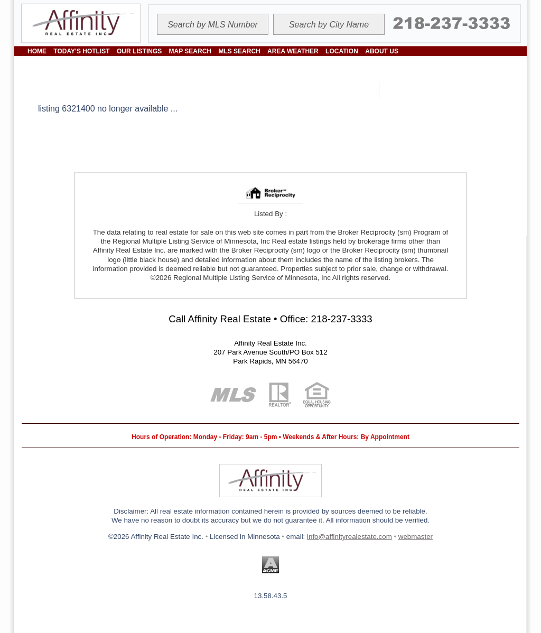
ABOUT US (381, 51)
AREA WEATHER (293, 51)
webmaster (415, 537)
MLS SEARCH (239, 51)
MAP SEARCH (190, 51)
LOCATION (341, 51)
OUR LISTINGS (139, 51)
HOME (36, 51)
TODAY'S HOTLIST (81, 51)
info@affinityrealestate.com (349, 537)
